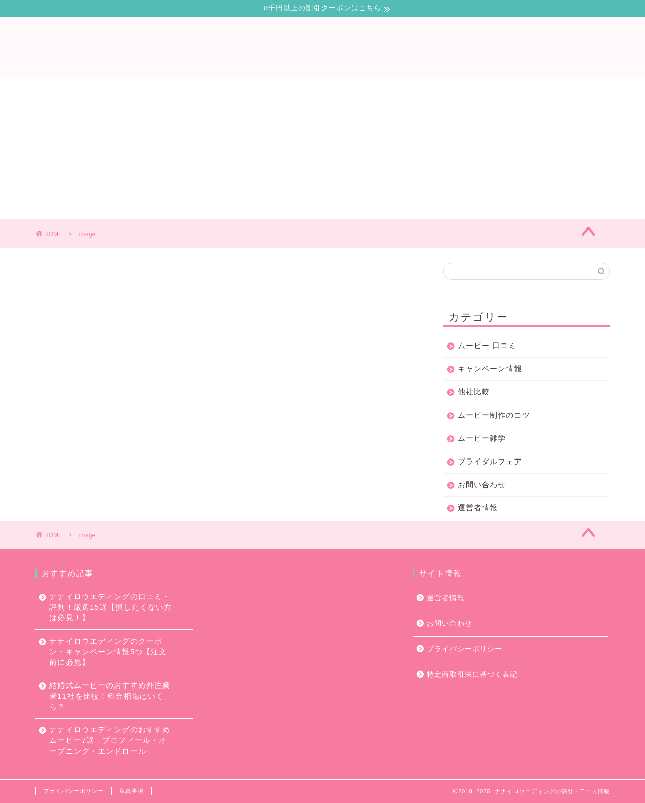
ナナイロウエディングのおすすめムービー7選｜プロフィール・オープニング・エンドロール (109, 740)
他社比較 (474, 392)
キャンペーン (229, 89)
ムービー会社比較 (310, 89)
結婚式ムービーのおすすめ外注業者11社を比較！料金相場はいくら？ (109, 696)
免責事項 (131, 791)
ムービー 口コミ (487, 345)
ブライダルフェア (490, 461)
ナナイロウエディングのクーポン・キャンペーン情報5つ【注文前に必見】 (108, 651)
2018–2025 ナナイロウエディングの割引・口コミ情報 (534, 791)
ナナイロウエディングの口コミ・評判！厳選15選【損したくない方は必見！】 (110, 607)
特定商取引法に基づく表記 (472, 674)
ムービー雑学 (482, 438)
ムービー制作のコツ (404, 89)
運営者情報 (478, 508)
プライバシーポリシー (464, 649)
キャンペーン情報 (490, 369)
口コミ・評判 (155, 89)
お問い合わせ (490, 89)
